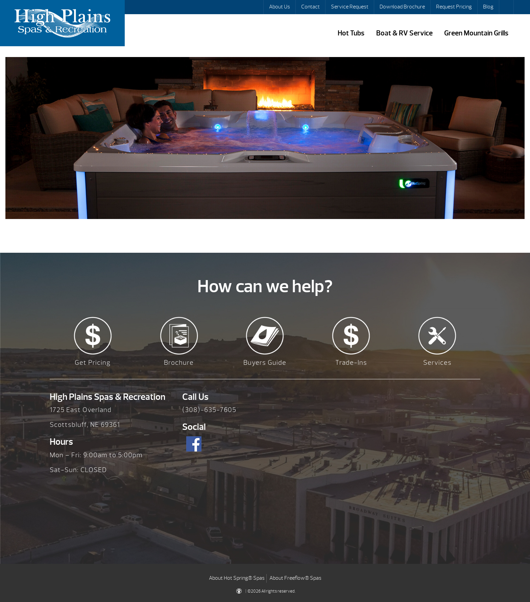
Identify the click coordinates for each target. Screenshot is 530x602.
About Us (279, 6)
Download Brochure (402, 6)
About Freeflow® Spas (295, 578)
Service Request (349, 6)
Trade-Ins (351, 362)
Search (507, 7)
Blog (488, 6)
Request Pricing (454, 6)
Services (437, 362)
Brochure (179, 362)
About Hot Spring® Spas (237, 578)
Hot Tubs (351, 33)
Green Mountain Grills (476, 33)
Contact (310, 6)
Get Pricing (93, 362)
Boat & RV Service (404, 33)
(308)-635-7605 (209, 410)
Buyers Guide (264, 362)
